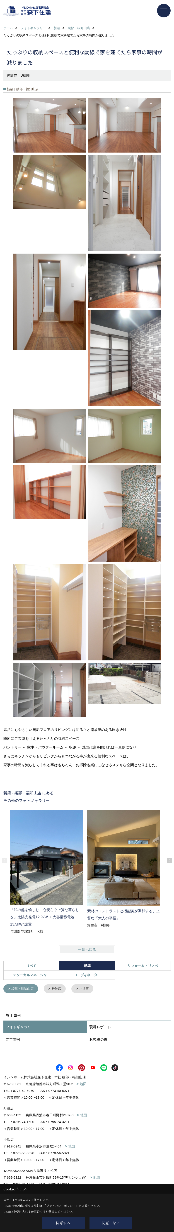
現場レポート (100, 1027)
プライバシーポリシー (61, 1206)
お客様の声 (98, 1040)
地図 (83, 1084)
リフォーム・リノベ (143, 965)
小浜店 (87, 989)
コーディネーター (87, 975)
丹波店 (59, 989)
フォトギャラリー (20, 1027)
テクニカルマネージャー (31, 975)
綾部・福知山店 (24, 989)
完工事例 (13, 1040)
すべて (31, 965)
